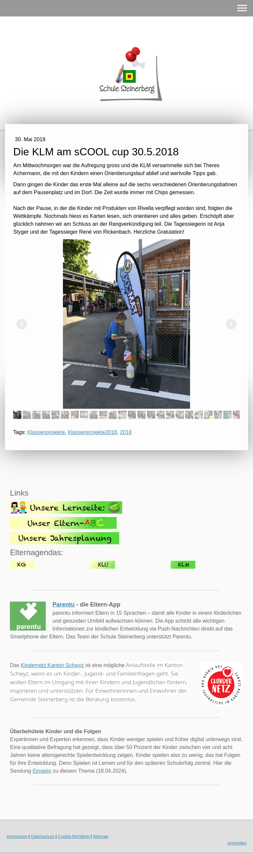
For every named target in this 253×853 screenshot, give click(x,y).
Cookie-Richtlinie (73, 836)
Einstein (42, 771)
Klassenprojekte (46, 432)
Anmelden (236, 842)
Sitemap (100, 836)
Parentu (63, 604)
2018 (126, 432)
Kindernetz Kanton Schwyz (52, 665)
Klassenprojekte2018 (92, 432)
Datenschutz (42, 836)
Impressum (17, 836)
